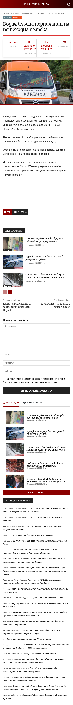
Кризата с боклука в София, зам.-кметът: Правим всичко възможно (46, 480)
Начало (6, 13)
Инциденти (17, 17)
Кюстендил (8, 268)
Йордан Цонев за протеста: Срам (47, 597)
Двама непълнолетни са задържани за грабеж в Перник (17, 307)
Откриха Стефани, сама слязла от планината (33, 653)
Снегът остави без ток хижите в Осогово (32, 535)
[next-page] (10, 292)
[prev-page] (5, 292)
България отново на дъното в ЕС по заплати (29, 639)
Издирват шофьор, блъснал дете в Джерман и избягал (44, 258)
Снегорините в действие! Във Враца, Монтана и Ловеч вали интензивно (46, 276)
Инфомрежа (20, 212)
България (15, 13)
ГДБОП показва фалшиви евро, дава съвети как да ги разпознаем (45, 416)
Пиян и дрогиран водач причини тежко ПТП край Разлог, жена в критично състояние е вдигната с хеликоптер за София (34, 571)
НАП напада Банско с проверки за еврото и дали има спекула (45, 464)
